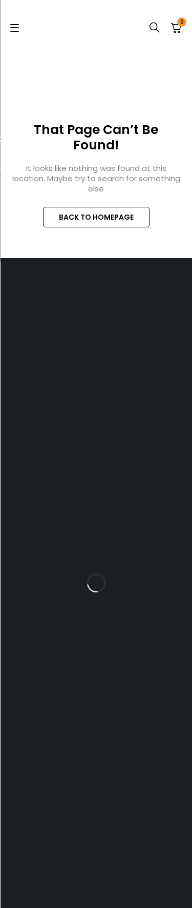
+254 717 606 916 (106, 391)
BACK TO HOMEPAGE (96, 217)
